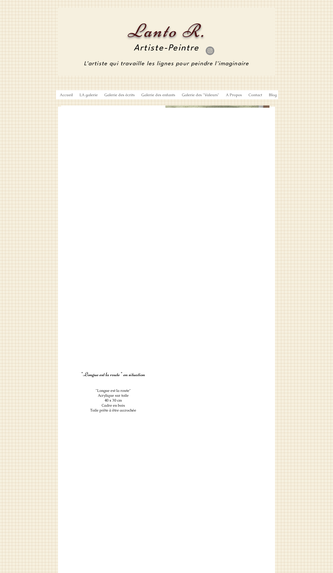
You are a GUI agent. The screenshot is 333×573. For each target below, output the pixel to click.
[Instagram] (210, 50)
